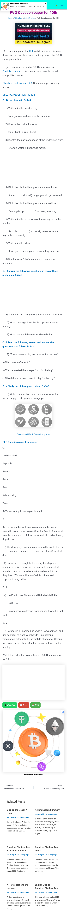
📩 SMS (35, 705)
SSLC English (11, 817)
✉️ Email (23, 705)
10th (31, 51)
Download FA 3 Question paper (33, 434)
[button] (56, 4)
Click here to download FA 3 (17, 83)
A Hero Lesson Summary (47, 810)
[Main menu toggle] (62, 4)
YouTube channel (11, 71)
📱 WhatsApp (9, 705)
